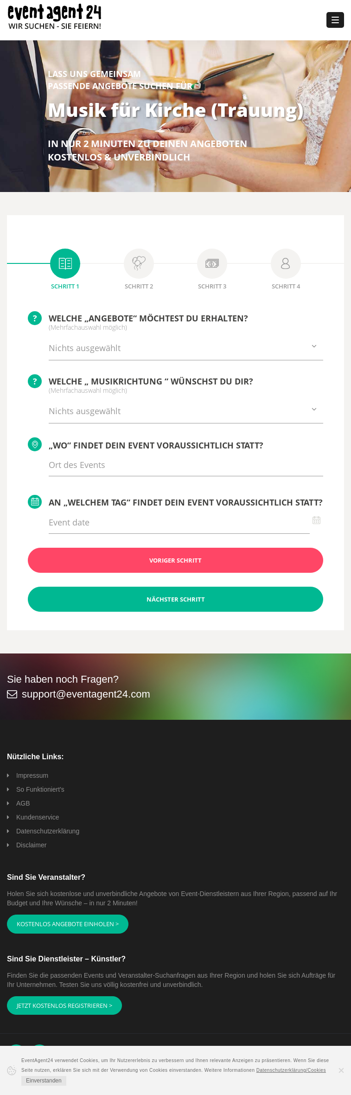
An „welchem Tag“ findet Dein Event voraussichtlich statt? (175, 502)
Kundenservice (37, 817)
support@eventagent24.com (86, 694)
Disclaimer (31, 845)
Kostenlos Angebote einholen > (68, 924)
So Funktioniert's (40, 789)
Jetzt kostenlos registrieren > (64, 1005)
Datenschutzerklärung (47, 831)
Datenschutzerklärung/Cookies (291, 1070)
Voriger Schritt (175, 560)
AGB (23, 803)
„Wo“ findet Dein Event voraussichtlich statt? (145, 444)
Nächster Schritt (176, 599)
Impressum (32, 775)
